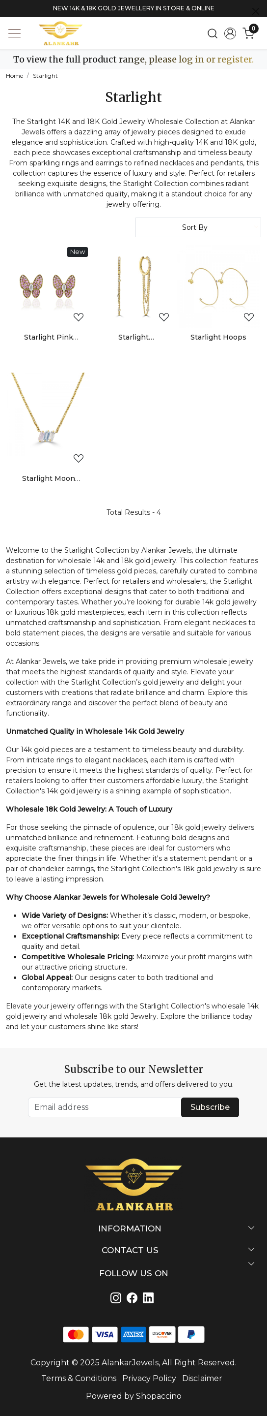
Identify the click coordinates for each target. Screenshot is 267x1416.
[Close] (255, 11)
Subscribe (210, 1107)
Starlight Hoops (218, 337)
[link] (212, 33)
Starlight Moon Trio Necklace (48, 479)
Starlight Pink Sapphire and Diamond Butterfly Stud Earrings (48, 338)
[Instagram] (117, 1299)
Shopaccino (159, 1396)
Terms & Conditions (78, 1378)
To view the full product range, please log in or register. (133, 59)
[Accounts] (230, 33)
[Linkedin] (134, 1299)
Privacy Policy (149, 1378)
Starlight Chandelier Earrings (133, 338)
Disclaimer (202, 1378)
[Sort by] (198, 227)
